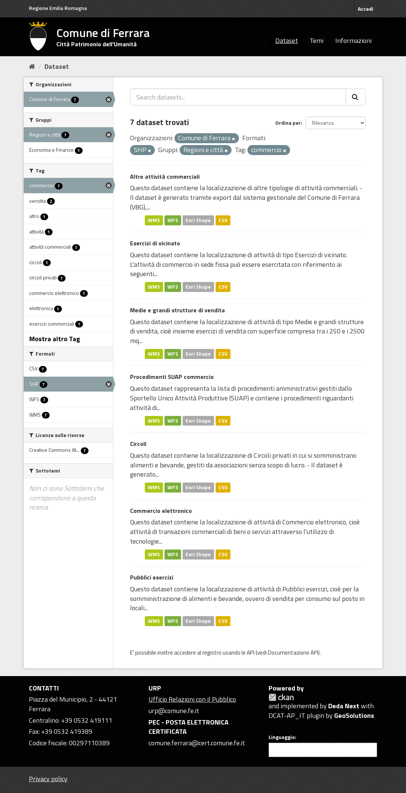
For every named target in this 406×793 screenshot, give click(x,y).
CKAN (281, 697)
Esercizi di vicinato (155, 243)
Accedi (365, 9)
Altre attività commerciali (165, 176)
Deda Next (343, 706)
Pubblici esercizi (151, 577)
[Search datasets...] (238, 96)
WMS (154, 220)
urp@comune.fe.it (174, 711)
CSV (223, 220)
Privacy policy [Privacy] (48, 779)
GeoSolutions (354, 715)
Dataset (286, 41)
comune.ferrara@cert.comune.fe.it (197, 743)
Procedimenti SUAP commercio (172, 376)
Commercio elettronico (161, 510)
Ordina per (288, 123)
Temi (316, 41)
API (250, 652)
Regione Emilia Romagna (58, 8)
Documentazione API (293, 652)
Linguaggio (282, 737)
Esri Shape (198, 220)
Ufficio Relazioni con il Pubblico (192, 699)
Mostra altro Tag (54, 339)
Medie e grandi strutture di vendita (177, 310)
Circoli (138, 443)
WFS (172, 220)
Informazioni (353, 41)
